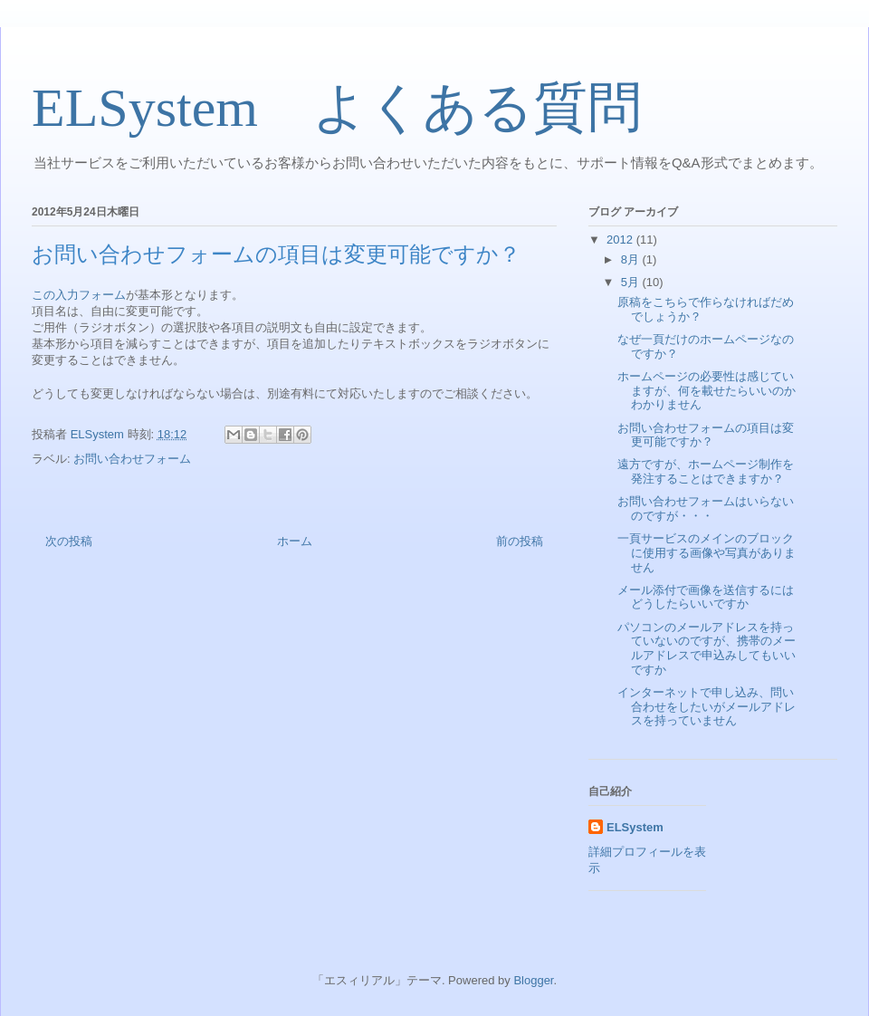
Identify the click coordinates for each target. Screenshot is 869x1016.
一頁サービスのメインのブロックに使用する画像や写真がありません (706, 552)
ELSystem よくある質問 (337, 108)
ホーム (294, 541)
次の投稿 (68, 541)
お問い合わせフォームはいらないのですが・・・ (705, 508)
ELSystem (635, 827)
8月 (632, 259)
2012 (621, 239)
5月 (632, 282)
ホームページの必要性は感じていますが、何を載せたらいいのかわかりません (706, 390)
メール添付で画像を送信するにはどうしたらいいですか (705, 597)
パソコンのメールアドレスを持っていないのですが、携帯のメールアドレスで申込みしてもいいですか (706, 648)
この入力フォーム (79, 295)
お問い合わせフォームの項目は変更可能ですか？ (705, 435)
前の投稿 (519, 541)
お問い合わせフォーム (132, 458)
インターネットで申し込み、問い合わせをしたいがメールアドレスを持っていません (706, 706)
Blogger (533, 980)
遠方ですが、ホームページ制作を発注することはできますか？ (705, 471)
